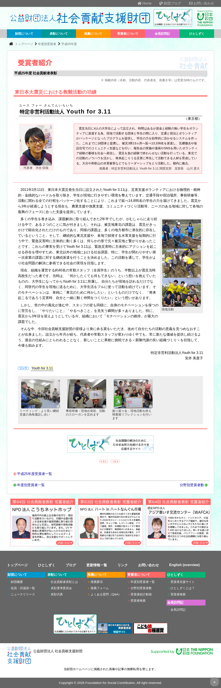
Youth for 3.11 (42, 368)
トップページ (24, 44)
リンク (122, 565)
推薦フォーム (100, 588)
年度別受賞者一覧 (31, 485)
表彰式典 (57, 594)
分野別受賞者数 (192, 485)
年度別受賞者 (47, 44)
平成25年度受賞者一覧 (34, 474)
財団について (24, 33)
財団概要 (17, 582)
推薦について (93, 33)
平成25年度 (69, 44)
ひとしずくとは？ (182, 588)
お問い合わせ (198, 3)
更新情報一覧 (96, 565)
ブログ (71, 565)
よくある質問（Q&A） (106, 594)
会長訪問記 (162, 33)
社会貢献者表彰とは (64, 582)
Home (141, 3)
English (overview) (184, 565)
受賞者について (127, 33)
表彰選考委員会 (61, 588)
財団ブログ (167, 3)
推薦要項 (97, 582)
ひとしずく (196, 33)
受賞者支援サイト (182, 582)
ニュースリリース (23, 594)
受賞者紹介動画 (141, 594)
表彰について (59, 33)
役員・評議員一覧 (23, 588)
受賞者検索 (138, 600)
